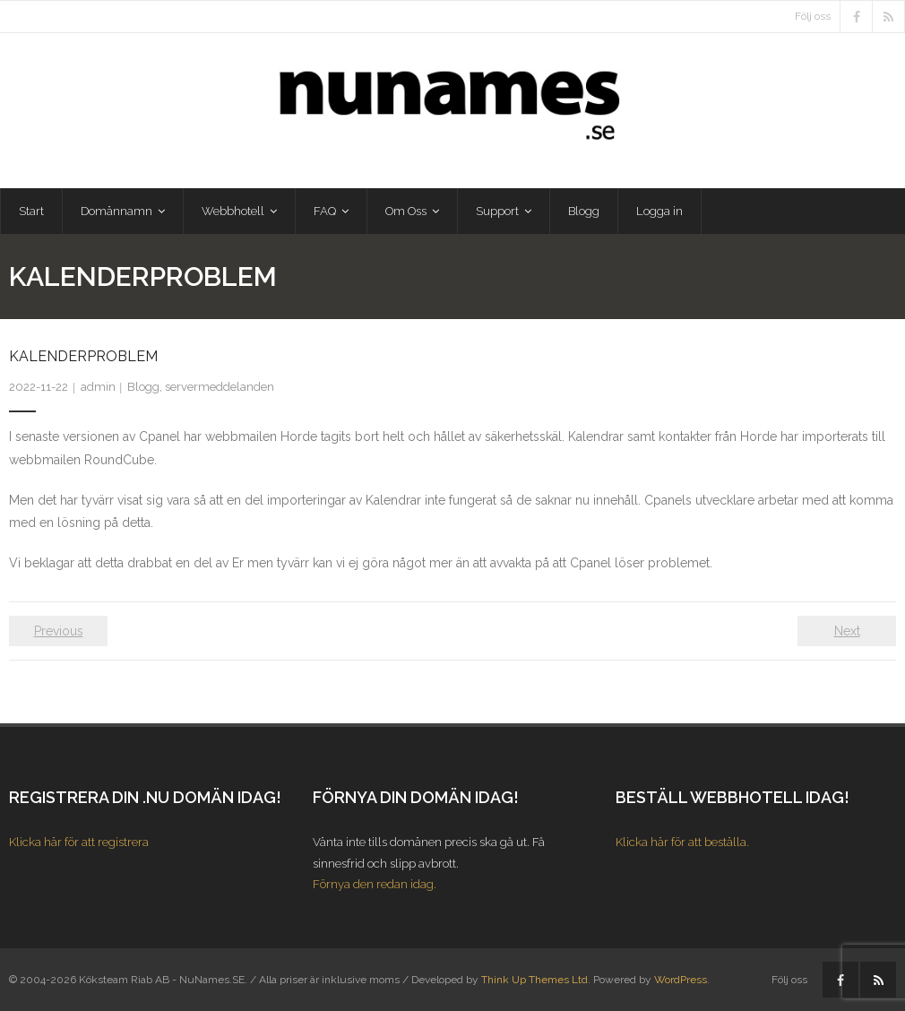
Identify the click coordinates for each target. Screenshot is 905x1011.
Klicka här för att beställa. (682, 842)
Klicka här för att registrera (79, 842)
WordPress (680, 979)
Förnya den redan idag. (374, 884)
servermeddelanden (219, 386)
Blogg (143, 386)
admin (98, 386)
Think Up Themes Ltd (534, 979)
